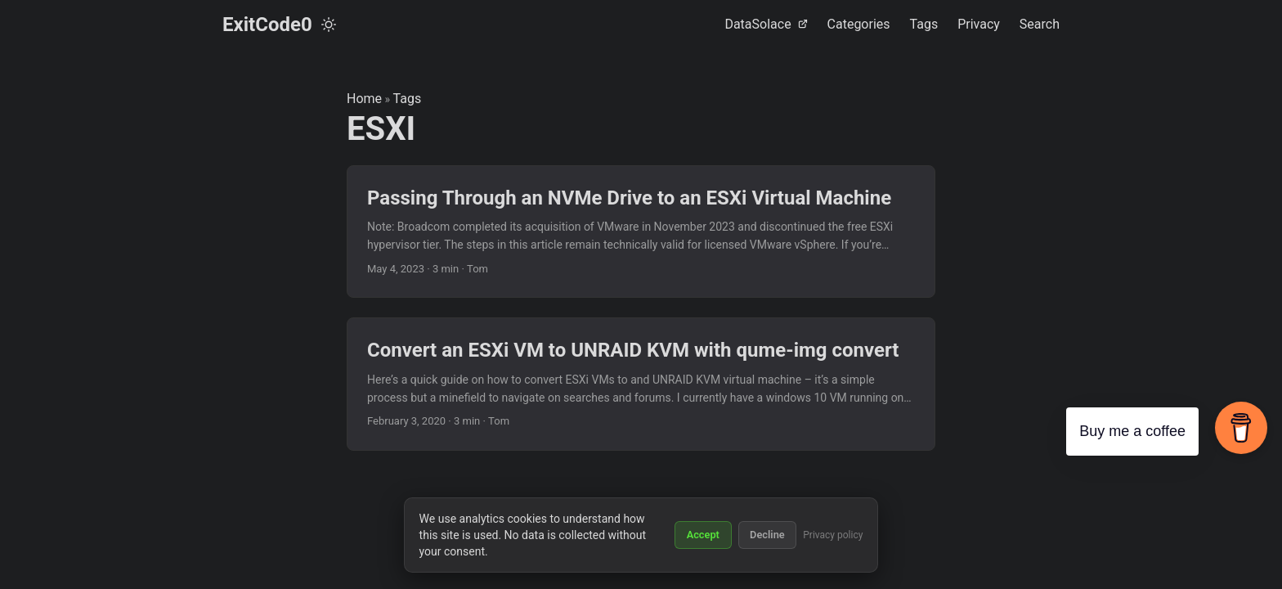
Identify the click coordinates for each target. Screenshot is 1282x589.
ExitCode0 (267, 24)
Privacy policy (833, 535)
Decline (767, 534)
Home (364, 98)
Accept (703, 534)
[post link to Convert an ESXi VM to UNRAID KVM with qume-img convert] (641, 384)
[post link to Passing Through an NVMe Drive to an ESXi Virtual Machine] (641, 232)
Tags (407, 98)
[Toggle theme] (328, 24)
